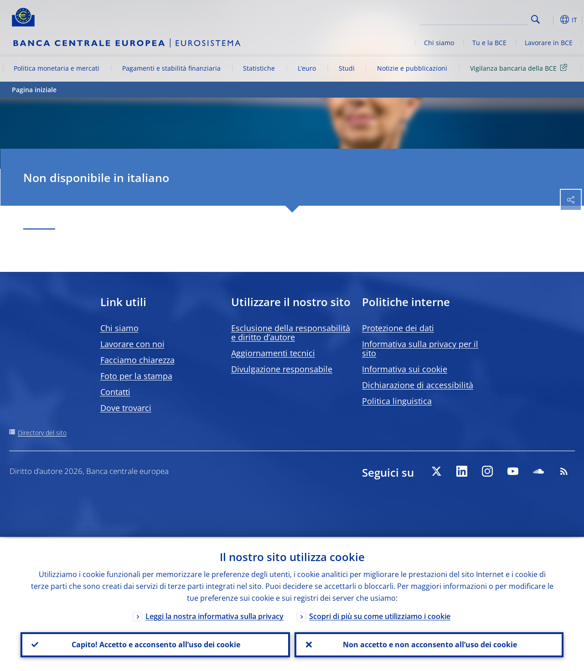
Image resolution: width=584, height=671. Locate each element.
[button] (550, 19)
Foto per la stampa (136, 375)
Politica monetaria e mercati (56, 68)
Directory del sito (42, 432)
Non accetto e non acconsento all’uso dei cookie (429, 644)
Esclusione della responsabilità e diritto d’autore (290, 332)
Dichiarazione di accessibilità (417, 385)
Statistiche (259, 68)
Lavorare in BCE (549, 42)
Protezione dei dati (398, 327)
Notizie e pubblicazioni (412, 68)
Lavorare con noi (132, 343)
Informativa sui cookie (404, 369)
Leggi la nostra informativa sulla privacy (214, 615)
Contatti (115, 391)
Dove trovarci (125, 407)
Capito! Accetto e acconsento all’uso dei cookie (155, 644)
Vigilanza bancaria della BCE (520, 68)
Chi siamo (439, 42)
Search (535, 19)
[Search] (482, 18)
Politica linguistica (397, 400)
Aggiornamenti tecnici (273, 353)
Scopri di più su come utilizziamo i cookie (379, 615)
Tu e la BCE (489, 42)
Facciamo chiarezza (137, 359)
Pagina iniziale (34, 89)
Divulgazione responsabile (281, 369)
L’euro (307, 68)
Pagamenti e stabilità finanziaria (171, 68)
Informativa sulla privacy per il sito (420, 348)
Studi (347, 68)
